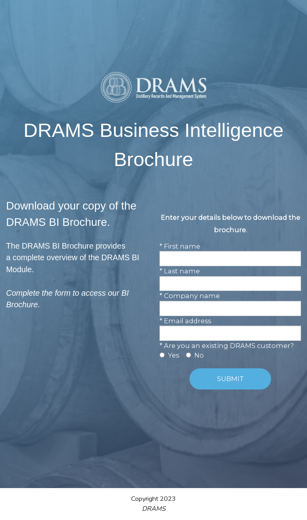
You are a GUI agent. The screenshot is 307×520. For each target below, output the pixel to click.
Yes (173, 355)
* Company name (189, 296)
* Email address (185, 321)
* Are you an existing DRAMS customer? (226, 346)
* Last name (179, 271)
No (199, 355)
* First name (179, 246)
